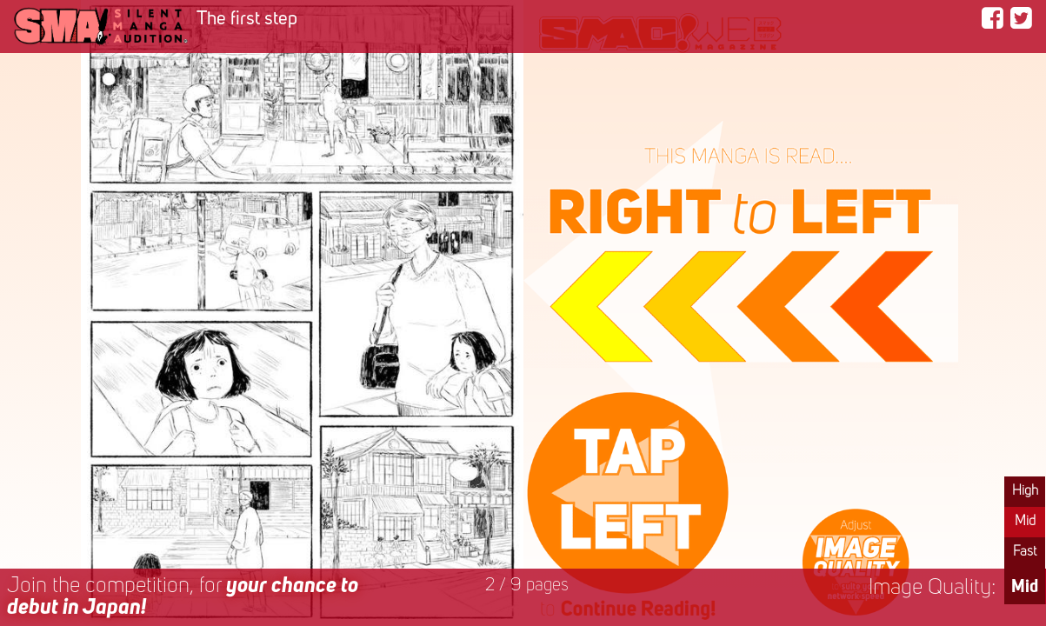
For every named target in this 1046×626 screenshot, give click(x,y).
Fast (1024, 552)
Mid (1025, 522)
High (1025, 491)
